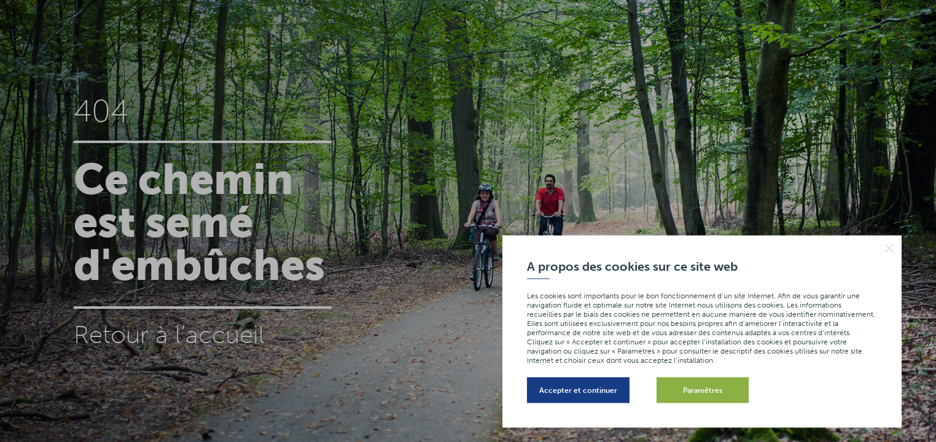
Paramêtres (702, 390)
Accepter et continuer (578, 390)
